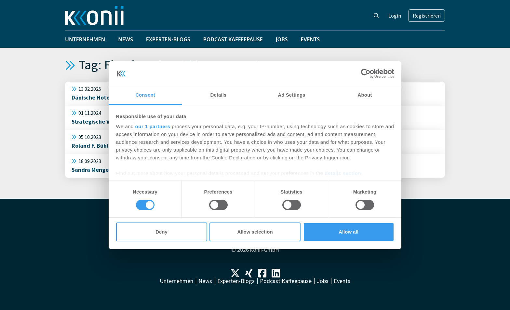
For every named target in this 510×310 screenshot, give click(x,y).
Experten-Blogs (168, 39)
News (125, 39)
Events (310, 39)
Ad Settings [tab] (291, 95)
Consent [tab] (145, 95)
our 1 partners (152, 126)
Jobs (282, 39)
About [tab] (365, 95)
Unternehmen (85, 39)
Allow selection (255, 232)
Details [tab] (218, 95)
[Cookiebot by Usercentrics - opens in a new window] (365, 73)
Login (394, 15)
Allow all (348, 232)
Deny (161, 232)
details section (343, 173)
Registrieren (427, 15)
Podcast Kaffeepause (233, 39)
